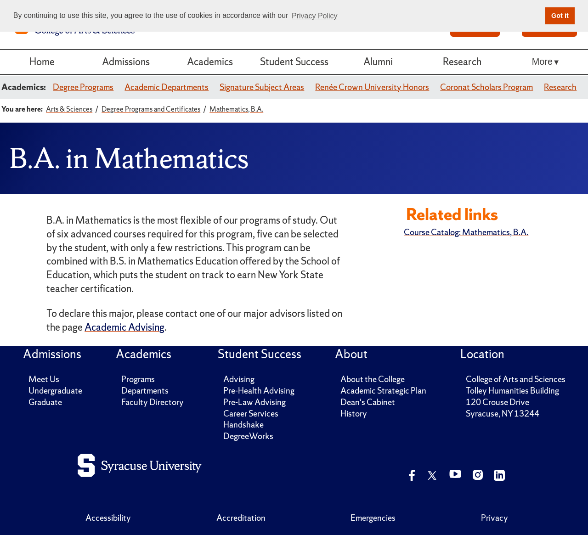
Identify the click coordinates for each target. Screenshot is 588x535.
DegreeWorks (248, 436)
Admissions (126, 61)
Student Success (294, 61)
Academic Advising (124, 327)
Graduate (45, 402)
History (353, 413)
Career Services (250, 413)
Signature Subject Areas (262, 87)
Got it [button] (560, 15)
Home (42, 61)
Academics (210, 61)
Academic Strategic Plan (383, 390)
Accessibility (108, 517)
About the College (372, 379)
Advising (238, 379)
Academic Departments (166, 87)
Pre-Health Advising (258, 390)
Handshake (243, 424)
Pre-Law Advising (254, 402)
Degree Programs (83, 87)
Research (462, 61)
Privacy (494, 517)
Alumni (378, 61)
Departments (145, 390)
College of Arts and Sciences (515, 379)
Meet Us (43, 379)
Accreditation (241, 517)
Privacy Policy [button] (315, 16)
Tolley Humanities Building (512, 390)
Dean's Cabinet (367, 402)
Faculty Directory (152, 402)
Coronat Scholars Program (486, 87)
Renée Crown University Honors (372, 87)
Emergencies (373, 517)
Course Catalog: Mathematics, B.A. (466, 232)
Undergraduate (55, 390)
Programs (138, 379)
